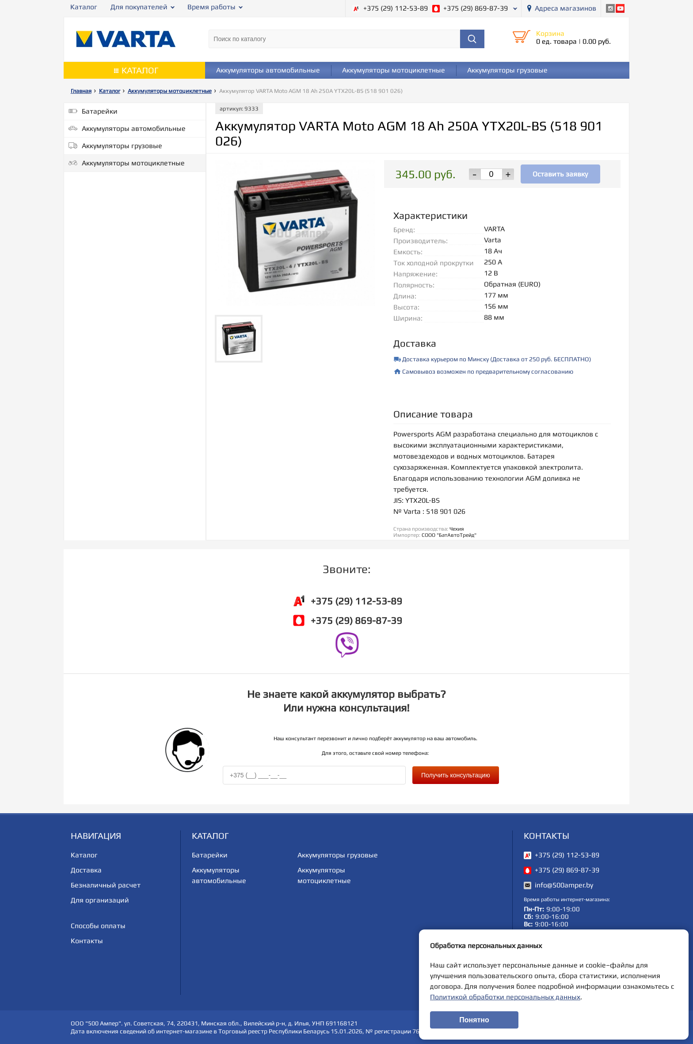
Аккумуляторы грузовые (507, 70)
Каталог (83, 7)
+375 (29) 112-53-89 (395, 8)
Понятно (474, 1020)
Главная (81, 91)
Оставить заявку (560, 174)
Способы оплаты (98, 926)
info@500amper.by (564, 885)
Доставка (86, 870)
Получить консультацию (455, 775)
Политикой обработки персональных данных (505, 997)
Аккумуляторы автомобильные (268, 70)
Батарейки (100, 111)
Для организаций (100, 900)
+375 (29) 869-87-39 (475, 8)
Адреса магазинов (565, 8)
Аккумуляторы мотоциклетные (393, 70)
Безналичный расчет (106, 885)
